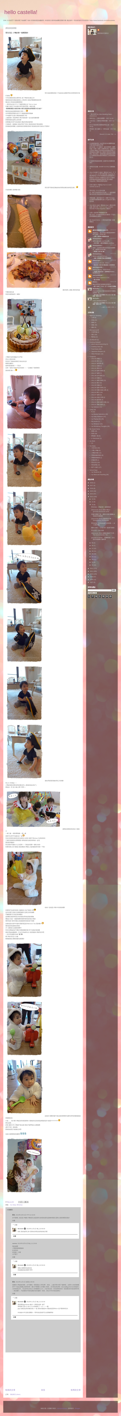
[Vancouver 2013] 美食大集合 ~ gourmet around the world (101, 510)
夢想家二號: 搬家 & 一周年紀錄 (99, 129)
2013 (92, 496)
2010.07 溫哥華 (96, 363)
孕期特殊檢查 (95, 457)
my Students (95, 472)
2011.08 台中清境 (97, 375)
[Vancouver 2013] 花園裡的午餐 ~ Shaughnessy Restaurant (101, 519)
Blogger (77, 1408)
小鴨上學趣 (94, 450)
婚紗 (92, 327)
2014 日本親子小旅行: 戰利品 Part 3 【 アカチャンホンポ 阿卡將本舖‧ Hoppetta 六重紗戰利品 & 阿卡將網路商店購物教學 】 (102, 174)
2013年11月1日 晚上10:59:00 (35, 1228)
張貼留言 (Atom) (15, 1394)
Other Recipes (95, 354)
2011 (92, 571)
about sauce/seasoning (98, 344)
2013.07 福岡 (95, 395)
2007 (92, 582)
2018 (92, 483)
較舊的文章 (76, 1390)
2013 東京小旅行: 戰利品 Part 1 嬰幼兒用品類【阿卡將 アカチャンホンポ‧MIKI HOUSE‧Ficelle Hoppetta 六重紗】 (102, 206)
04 (93, 557)
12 (93, 499)
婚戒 (92, 322)
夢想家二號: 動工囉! (99, 251)
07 (93, 548)
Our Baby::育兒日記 (16, 1205)
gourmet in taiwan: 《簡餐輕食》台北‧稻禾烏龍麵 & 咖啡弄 (103, 538)
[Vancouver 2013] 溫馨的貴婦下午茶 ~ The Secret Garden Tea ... (103, 534)
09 (93, 543)
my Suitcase (95, 407)
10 (93, 504)
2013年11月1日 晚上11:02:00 (35, 1301)
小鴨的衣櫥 (94, 453)
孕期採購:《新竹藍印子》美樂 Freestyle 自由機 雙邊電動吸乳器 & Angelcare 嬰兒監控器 (102, 199)
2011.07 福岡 (95, 373)
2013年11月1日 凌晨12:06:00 (25, 1282)
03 (93, 559)
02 (93, 562)
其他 (92, 320)
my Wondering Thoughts (99, 426)
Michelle (20, 1228)
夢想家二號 (94, 436)
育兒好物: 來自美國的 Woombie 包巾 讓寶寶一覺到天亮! (104, 303)
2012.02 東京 (95, 383)
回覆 (13, 1220)
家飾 (92, 431)
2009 (92, 577)
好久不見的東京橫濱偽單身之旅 (99, 125)
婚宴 (92, 325)
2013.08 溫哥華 (96, 400)
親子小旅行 (94, 467)
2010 (92, 574)
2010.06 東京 (95, 361)
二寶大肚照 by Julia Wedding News (100, 114)
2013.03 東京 (95, 392)
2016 (92, 488)
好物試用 (94, 460)
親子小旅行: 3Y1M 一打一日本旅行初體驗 (105, 286)
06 (93, 551)
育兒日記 (94, 462)
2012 (92, 568)
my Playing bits (96, 419)
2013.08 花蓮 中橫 (97, 397)
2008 (92, 579)
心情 (92, 317)
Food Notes (95, 349)
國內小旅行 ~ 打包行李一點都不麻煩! (102, 527)
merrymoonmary (62, 1408)
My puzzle (94, 421)
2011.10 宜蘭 (95, 378)
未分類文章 (93, 340)
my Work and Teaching (98, 474)
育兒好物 (94, 465)
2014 (92, 494)
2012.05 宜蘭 (95, 385)
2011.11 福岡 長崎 (97, 380)
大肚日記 (94, 448)
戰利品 (93, 337)
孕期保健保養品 (96, 455)
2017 (92, 485)
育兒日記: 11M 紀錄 (97, 530)
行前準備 (94, 332)
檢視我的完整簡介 (103, 33)
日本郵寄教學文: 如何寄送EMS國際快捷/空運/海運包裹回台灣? (102, 144)
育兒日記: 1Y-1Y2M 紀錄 (97, 190)
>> (115, 134)
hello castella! (20, 12)
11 (93, 502)
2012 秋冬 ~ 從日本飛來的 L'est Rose (104, 243)
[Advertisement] (43, 1370)
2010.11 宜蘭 (95, 366)
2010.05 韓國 (95, 358)
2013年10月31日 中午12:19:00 (25, 1215)
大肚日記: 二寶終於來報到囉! (98, 121)
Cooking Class (96, 346)
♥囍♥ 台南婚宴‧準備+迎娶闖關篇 (102, 258)
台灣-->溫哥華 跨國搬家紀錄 (98, 212)
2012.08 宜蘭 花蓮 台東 (98, 390)
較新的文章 (10, 1390)
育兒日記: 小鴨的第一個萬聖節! (101, 507)
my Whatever (95, 424)
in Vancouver (95, 438)
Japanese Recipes (97, 351)
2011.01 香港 (95, 368)
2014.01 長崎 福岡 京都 (98, 402)
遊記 (92, 334)
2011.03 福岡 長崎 (97, 370)
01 (93, 565)
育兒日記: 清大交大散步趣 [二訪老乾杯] (104, 265)
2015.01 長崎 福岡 (97, 404)
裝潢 (92, 433)
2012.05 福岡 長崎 (97, 387)
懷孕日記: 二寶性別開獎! (97, 118)
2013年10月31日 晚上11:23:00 (27, 1243)
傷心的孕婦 (97, 279)
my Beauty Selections (98, 414)
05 (93, 554)
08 (93, 545)
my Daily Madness (97, 416)
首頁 (43, 1390)
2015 (92, 491)
